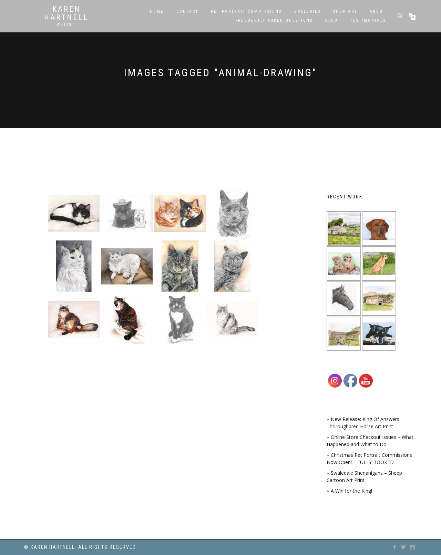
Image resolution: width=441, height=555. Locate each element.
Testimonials (368, 20)
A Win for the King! (351, 490)
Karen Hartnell (66, 13)
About (378, 11)
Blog (331, 20)
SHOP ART (345, 11)
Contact (187, 11)
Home (157, 11)
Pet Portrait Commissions (246, 11)
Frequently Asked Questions (274, 20)
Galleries (307, 11)
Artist (66, 24)
